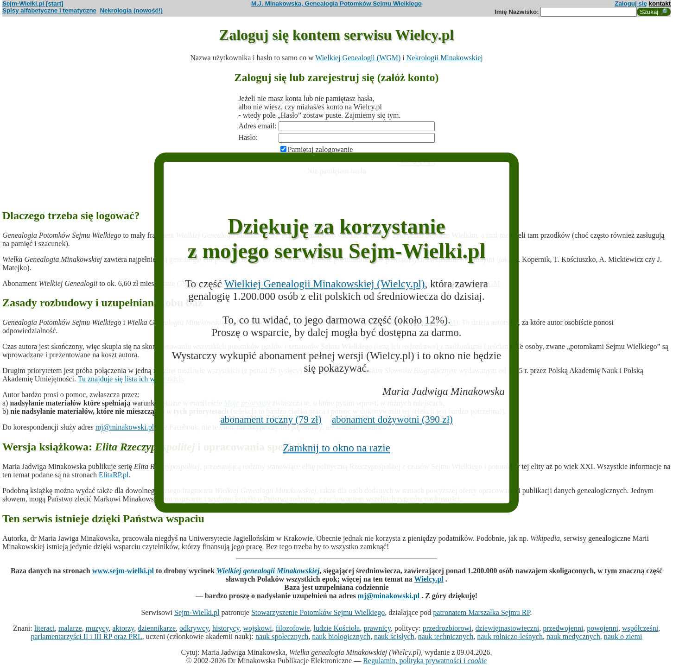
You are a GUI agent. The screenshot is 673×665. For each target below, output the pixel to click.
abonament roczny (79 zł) (271, 419)
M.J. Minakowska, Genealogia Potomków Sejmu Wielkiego (336, 3)
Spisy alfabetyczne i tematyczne (49, 10)
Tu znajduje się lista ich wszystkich (130, 379)
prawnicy (377, 628)
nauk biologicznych (341, 636)
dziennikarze (157, 628)
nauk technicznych (446, 636)
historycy (226, 628)
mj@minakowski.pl (124, 427)
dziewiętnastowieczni (508, 628)
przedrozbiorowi (447, 628)
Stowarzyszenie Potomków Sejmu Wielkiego (318, 612)
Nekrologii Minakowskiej (444, 58)
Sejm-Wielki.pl (197, 612)
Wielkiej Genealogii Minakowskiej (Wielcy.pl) (324, 284)
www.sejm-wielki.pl (123, 571)
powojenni (602, 628)
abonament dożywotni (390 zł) (392, 419)
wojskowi (257, 628)
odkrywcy (194, 628)
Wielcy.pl (429, 579)
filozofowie (293, 628)
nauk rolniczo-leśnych (510, 636)
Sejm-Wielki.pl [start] (32, 3)
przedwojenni (563, 628)
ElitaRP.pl (113, 475)
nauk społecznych (281, 636)
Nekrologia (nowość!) (131, 10)
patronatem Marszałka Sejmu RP (481, 612)
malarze (70, 628)
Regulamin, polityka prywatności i (425, 661)
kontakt (660, 3)
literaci (44, 628)
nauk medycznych (573, 636)
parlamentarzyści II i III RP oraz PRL (86, 636)
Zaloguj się (631, 3)
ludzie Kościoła (336, 628)
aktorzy (123, 628)
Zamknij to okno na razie (336, 448)
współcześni (640, 628)
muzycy (97, 628)
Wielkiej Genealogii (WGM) (357, 58)
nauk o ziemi (623, 636)
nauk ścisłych (394, 636)
